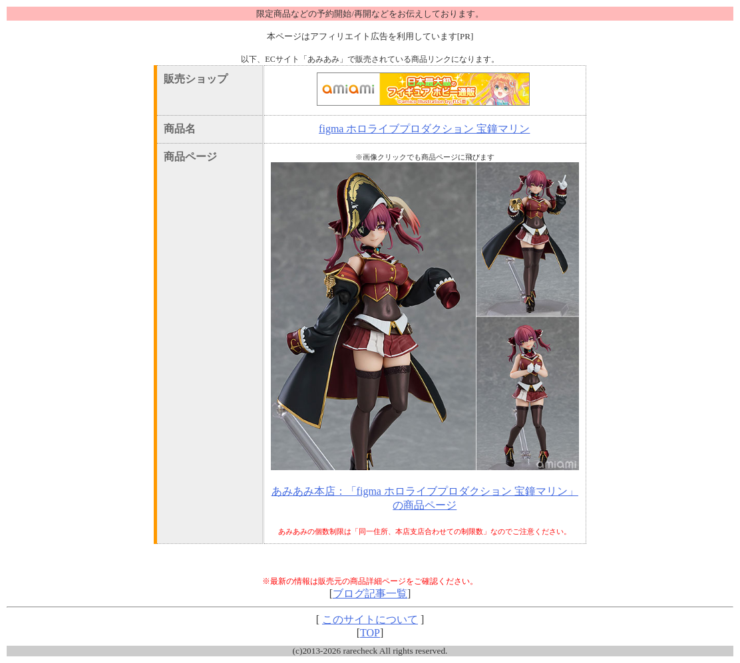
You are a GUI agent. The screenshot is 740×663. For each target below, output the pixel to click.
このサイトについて (370, 619)
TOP (370, 632)
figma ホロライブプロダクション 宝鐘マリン (424, 128)
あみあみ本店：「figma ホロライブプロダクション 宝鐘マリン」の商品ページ (425, 498)
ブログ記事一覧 (370, 593)
